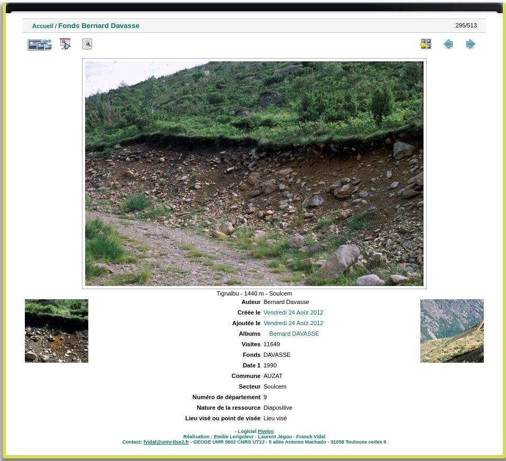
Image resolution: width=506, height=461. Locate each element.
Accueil (42, 26)
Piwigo (266, 431)
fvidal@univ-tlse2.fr (166, 442)
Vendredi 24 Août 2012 (293, 312)
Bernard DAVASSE (294, 333)
